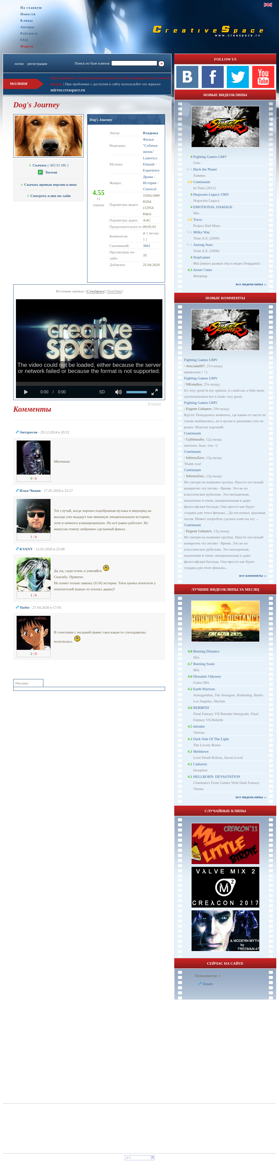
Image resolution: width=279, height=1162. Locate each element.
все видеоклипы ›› (251, 284)
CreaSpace (95, 291)
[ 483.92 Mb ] (48, 165)
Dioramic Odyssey (207, 676)
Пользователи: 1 (208, 975)
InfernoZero (195, 457)
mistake (199, 726)
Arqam (207, 984)
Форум (27, 46)
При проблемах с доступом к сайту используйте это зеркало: (113, 84)
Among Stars (203, 245)
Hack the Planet (205, 169)
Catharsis (200, 764)
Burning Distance (206, 651)
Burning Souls (204, 664)
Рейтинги (29, 33)
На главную (31, 8)
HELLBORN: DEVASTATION (216, 776)
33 (145, 255)
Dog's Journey (101, 120)
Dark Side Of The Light (211, 739)
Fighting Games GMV (210, 157)
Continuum (201, 182)
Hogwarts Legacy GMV (211, 194)
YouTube (114, 291)
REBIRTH (201, 707)
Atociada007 (195, 366)
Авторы (27, 27)
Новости (28, 14)
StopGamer (201, 257)
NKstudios (194, 384)
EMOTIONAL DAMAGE (213, 207)
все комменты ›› (252, 575)
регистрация (37, 63)
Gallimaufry (195, 439)
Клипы (26, 20)
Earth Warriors (204, 689)
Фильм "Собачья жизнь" (150, 145)
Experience (151, 170)
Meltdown (200, 751)
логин (18, 63)
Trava (197, 219)
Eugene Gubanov (199, 409)
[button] (154, 404)
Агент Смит (202, 270)
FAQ (24, 40)
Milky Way (201, 232)
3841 (147, 246)
